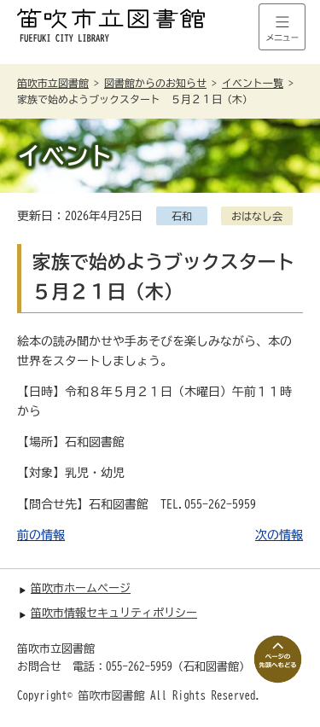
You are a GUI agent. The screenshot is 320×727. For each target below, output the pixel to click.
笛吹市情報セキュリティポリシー (114, 613)
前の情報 (41, 535)
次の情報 (279, 535)
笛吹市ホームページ (81, 588)
